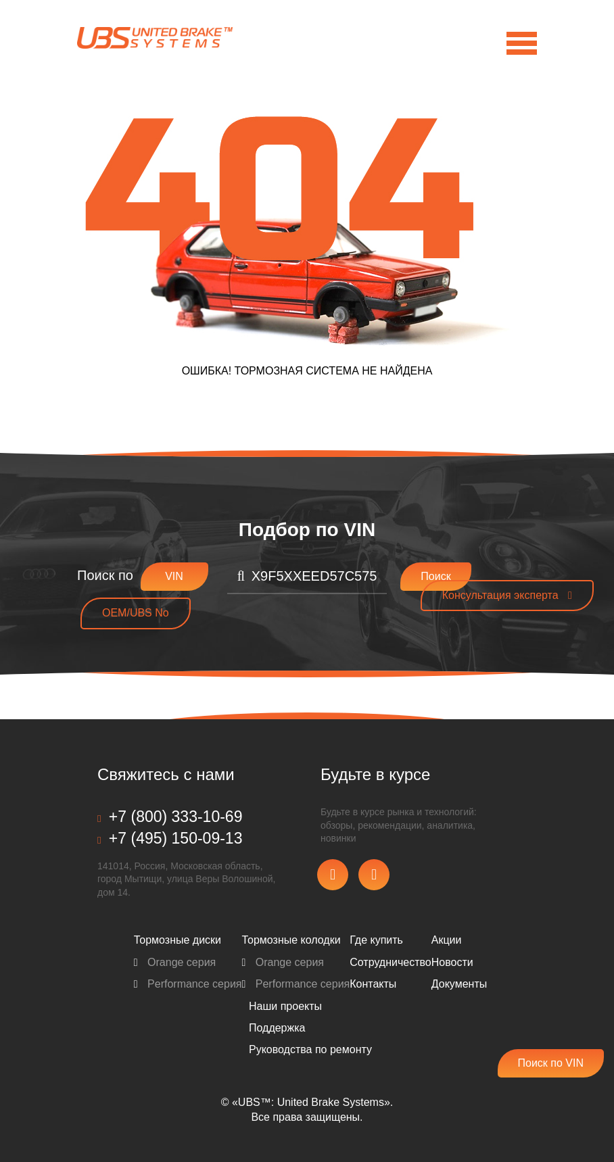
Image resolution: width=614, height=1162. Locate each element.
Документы (459, 984)
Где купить (376, 940)
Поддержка (277, 1028)
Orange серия (175, 962)
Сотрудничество (390, 962)
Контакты (373, 984)
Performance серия (188, 984)
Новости (452, 962)
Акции (446, 940)
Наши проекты (285, 1006)
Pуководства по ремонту (310, 1049)
